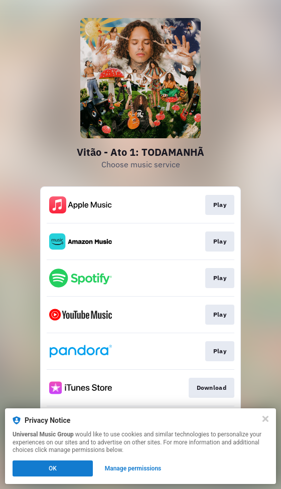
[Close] (265, 419)
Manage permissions (133, 468)
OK (53, 468)
